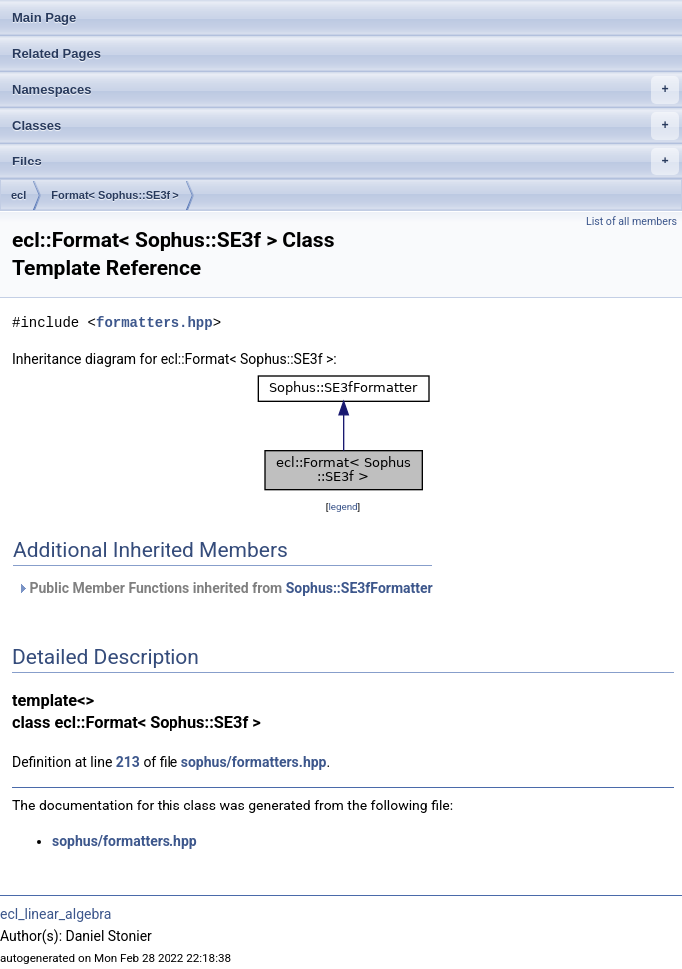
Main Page (44, 17)
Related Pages (56, 53)
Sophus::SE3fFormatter (359, 588)
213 (128, 762)
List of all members (631, 221)
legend (342, 506)
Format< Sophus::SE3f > (114, 195)
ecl (18, 195)
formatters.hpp (154, 322)
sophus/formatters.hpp (254, 762)
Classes (345, 126)
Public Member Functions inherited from (225, 588)
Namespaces (345, 90)
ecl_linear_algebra (55, 914)
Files (345, 161)
